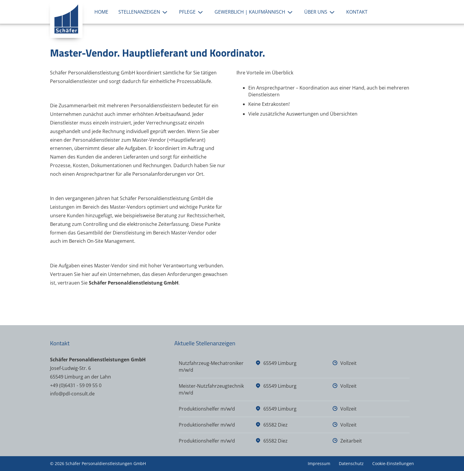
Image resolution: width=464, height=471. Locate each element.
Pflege (191, 12)
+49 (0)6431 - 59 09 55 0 (76, 385)
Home (101, 12)
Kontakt (357, 12)
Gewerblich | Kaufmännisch (254, 12)
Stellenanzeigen (143, 12)
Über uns (320, 12)
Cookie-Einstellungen (393, 463)
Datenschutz (351, 463)
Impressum (319, 463)
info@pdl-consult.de (72, 393)
